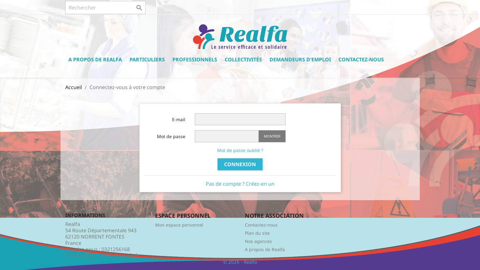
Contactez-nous (361, 59)
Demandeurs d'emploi (300, 59)
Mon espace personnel (179, 225)
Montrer (272, 136)
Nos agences (258, 241)
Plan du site (257, 233)
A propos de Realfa (95, 59)
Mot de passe (171, 136)
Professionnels (194, 59)
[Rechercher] (105, 7)
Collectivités (243, 59)
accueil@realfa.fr (119, 255)
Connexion (240, 164)
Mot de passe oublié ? (240, 150)
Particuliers (147, 59)
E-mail (178, 119)
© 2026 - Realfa (240, 262)
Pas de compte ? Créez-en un (240, 183)
